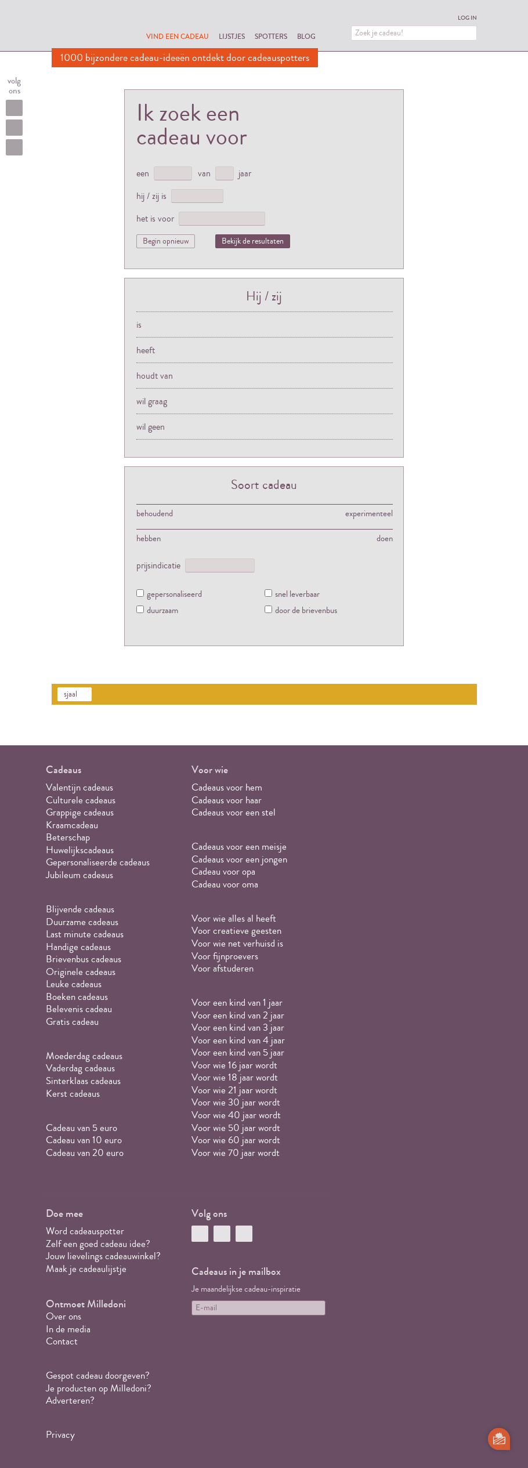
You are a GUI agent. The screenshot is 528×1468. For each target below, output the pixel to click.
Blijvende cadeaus (80, 909)
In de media (68, 1329)
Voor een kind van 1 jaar (237, 1002)
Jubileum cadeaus (79, 875)
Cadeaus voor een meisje (239, 846)
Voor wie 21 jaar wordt (234, 1090)
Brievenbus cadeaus (83, 959)
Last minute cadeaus (85, 934)
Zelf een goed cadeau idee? (98, 1244)
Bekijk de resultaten (253, 241)
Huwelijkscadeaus (80, 850)
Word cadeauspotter (85, 1231)
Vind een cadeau (177, 36)
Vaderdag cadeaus (80, 1068)
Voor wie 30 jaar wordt (235, 1102)
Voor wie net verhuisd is (237, 943)
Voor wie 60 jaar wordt (235, 1140)
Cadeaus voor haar (226, 800)
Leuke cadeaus (74, 984)
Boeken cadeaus (77, 996)
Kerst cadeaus (73, 1093)
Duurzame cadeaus (82, 922)
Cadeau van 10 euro (84, 1140)
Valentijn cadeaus (79, 787)
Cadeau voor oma (224, 884)
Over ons (63, 1316)
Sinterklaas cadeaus (83, 1081)
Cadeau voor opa (223, 871)
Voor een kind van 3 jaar (237, 1027)
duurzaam (162, 611)
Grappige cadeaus (80, 812)
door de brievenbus (306, 611)
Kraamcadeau (72, 825)
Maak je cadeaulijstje (86, 1269)
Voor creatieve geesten (236, 930)
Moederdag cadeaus (84, 1056)
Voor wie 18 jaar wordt (234, 1077)
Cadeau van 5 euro (81, 1128)
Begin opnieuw (166, 241)
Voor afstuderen (222, 968)
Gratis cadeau (72, 1021)
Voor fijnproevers (224, 956)
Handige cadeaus (78, 947)
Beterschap (68, 837)
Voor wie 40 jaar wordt (236, 1115)
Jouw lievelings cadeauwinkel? (103, 1256)
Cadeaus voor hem (226, 787)
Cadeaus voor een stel (233, 812)
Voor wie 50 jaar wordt (235, 1128)
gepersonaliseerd (174, 594)
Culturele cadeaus (80, 800)
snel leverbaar (297, 594)
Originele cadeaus (80, 972)
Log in (467, 18)
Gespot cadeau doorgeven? (98, 1375)
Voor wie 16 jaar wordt (234, 1065)
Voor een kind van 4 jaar (238, 1040)
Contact (62, 1341)
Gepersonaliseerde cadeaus (98, 862)
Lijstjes (232, 36)
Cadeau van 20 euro (85, 1153)
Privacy (60, 1434)
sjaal (70, 694)
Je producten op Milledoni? (98, 1388)
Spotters (271, 36)
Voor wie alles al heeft (233, 918)
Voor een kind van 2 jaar (237, 1015)
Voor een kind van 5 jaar (237, 1052)
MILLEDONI (84, 26)
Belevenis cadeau (79, 1009)
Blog (306, 36)
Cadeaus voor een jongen (240, 859)
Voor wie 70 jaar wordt (235, 1153)
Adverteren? (70, 1400)
